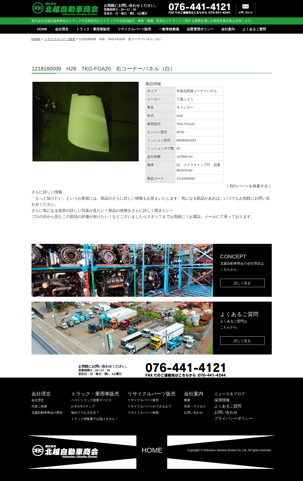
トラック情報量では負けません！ (94, 419)
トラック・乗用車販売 (93, 29)
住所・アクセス (195, 406)
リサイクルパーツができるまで (149, 406)
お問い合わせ (245, 12)
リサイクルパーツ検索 (143, 412)
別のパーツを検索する (248, 186)
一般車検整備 (169, 29)
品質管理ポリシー (200, 29)
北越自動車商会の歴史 (47, 412)
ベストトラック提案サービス (91, 400)
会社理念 (61, 29)
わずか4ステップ (83, 406)
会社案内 (228, 29)
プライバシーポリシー (233, 418)
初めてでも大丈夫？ (85, 412)
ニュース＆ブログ (229, 394)
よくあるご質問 (254, 29)
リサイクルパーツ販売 (134, 29)
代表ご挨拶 (39, 406)
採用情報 (222, 400)
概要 (187, 400)
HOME (42, 29)
